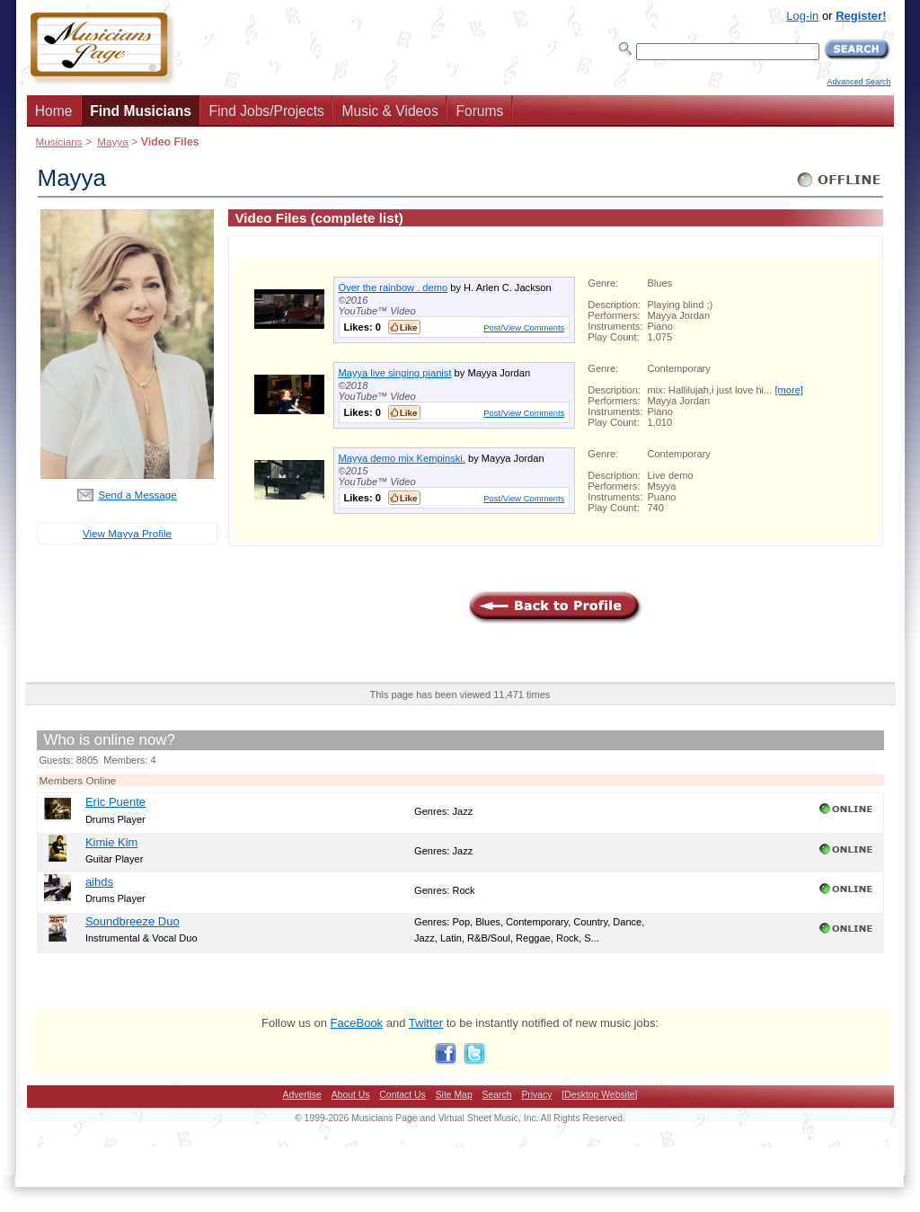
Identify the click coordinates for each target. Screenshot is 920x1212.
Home (54, 111)
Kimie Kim (111, 842)
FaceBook (357, 1023)
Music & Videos (390, 111)
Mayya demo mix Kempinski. (402, 458)
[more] (788, 390)
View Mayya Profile (127, 533)
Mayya (112, 141)
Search (497, 1095)
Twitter (426, 1023)
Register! (861, 15)
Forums (479, 111)
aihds (99, 882)
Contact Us (402, 1095)
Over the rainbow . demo (393, 287)
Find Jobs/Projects (266, 111)
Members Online (78, 780)
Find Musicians (140, 111)
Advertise (302, 1095)
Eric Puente (115, 802)
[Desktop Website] (599, 1095)
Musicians (59, 141)
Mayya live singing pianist (395, 372)
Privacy (536, 1095)
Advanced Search (858, 81)
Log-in (802, 15)
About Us (351, 1095)
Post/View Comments (523, 327)
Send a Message (137, 494)
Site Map (454, 1095)
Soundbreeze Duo (132, 921)
